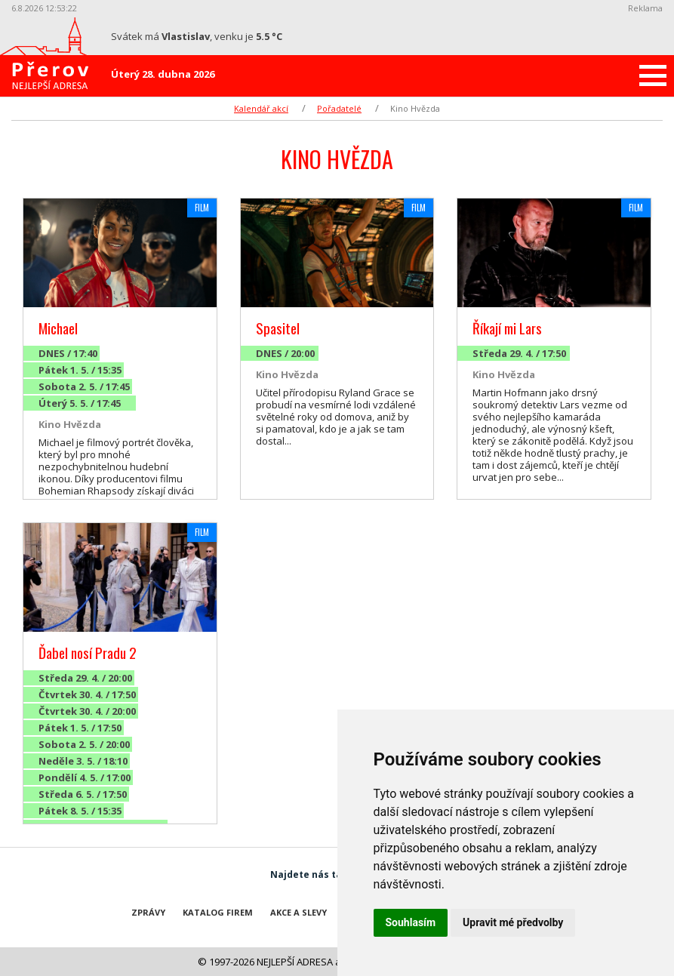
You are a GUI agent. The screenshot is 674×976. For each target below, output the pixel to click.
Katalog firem (218, 912)
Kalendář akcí (261, 108)
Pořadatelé (339, 108)
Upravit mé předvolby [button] (513, 922)
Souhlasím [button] (411, 922)
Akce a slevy (298, 912)
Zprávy (148, 912)
